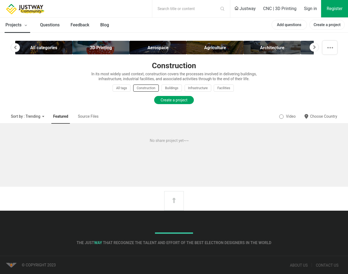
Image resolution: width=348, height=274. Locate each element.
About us (299, 265)
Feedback (80, 24)
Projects (17, 25)
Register (335, 8)
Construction (146, 88)
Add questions (289, 25)
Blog (104, 24)
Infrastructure (198, 88)
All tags (121, 88)
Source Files (88, 116)
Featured (60, 116)
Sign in (310, 8)
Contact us (327, 265)
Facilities (223, 88)
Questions (50, 24)
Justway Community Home (39, 8)
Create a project (326, 25)
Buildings (171, 88)
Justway (245, 8)
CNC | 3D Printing (280, 8)
